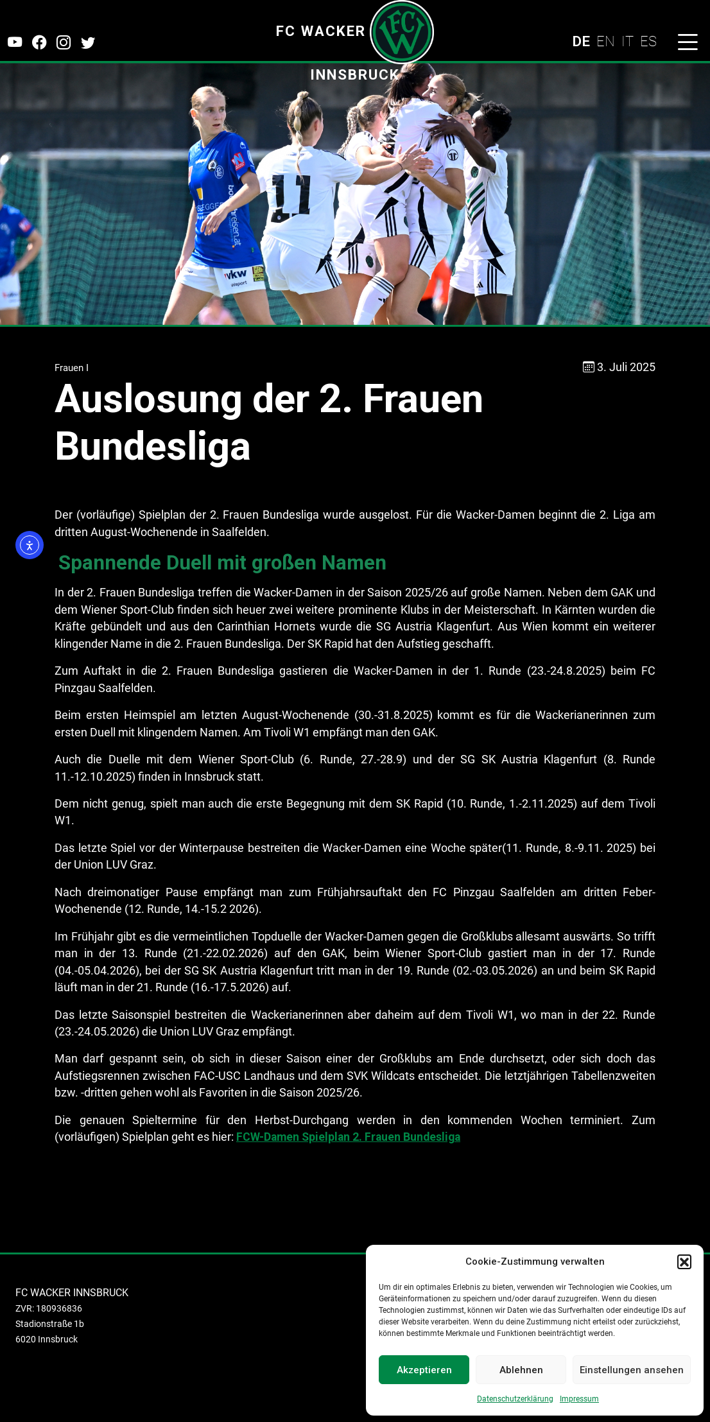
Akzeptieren (424, 1370)
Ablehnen (521, 1370)
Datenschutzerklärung (515, 1398)
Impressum (579, 1398)
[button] (684, 1261)
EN (605, 41)
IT (627, 41)
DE (581, 41)
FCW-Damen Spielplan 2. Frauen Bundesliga (348, 1137)
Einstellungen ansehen (632, 1370)
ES (648, 41)
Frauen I (72, 368)
